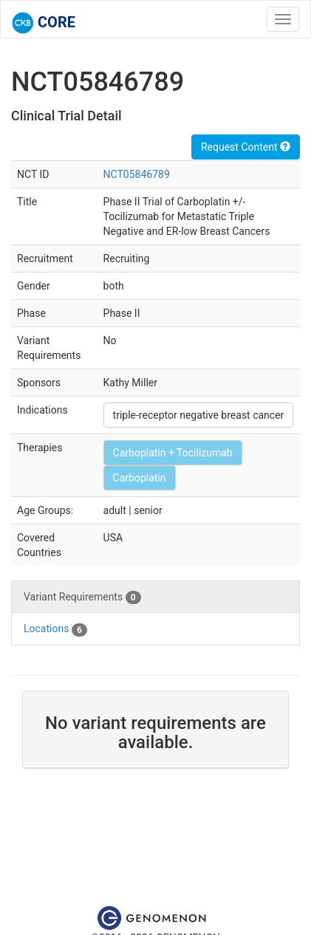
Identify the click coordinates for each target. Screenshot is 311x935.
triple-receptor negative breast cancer (198, 415)
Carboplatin (139, 478)
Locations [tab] (55, 629)
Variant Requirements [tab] (82, 597)
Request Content (245, 147)
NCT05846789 (136, 174)
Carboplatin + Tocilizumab (173, 453)
